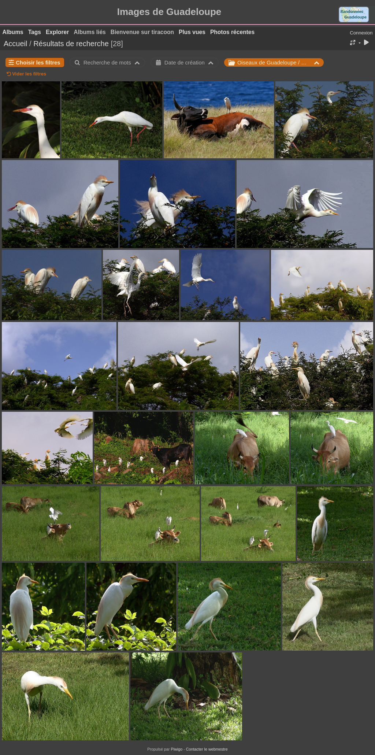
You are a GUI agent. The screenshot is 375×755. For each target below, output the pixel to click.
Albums (13, 32)
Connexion (361, 33)
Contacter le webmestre (207, 749)
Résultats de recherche (71, 44)
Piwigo (176, 749)
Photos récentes (232, 32)
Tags (34, 32)
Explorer (57, 32)
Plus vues (192, 32)
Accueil (15, 44)
